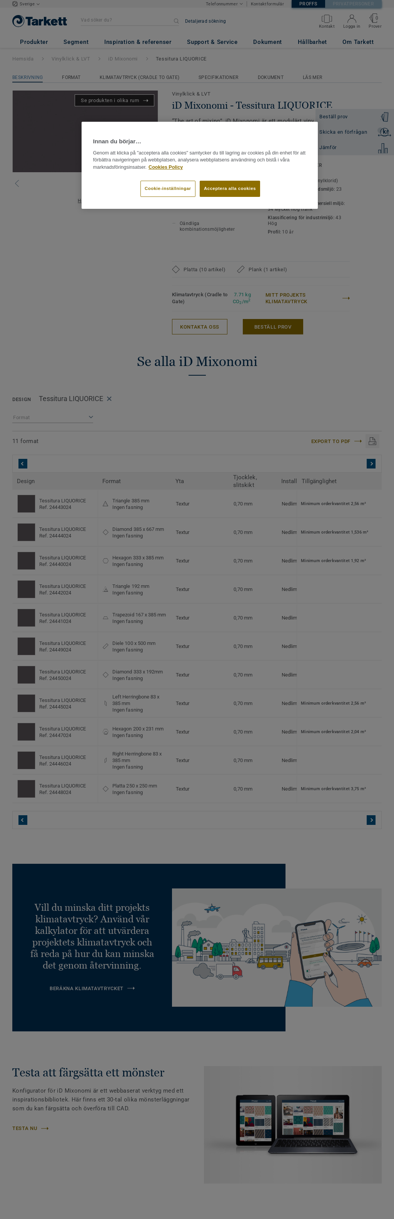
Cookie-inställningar (168, 188)
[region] (200, 165)
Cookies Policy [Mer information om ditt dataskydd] (166, 167)
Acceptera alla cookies (230, 188)
